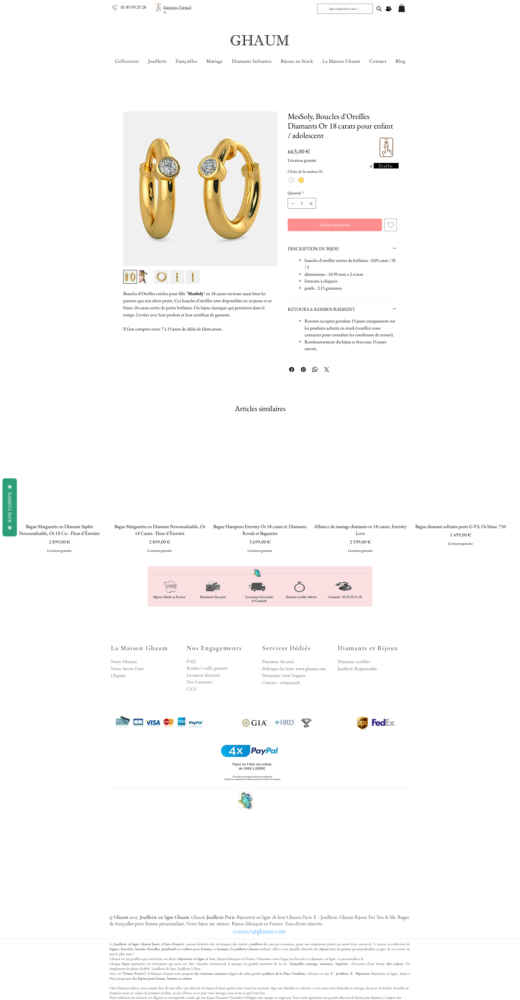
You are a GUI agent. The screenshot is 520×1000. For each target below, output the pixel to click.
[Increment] (311, 203)
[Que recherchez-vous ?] (344, 9)
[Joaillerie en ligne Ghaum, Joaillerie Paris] (379, 9)
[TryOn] (386, 165)
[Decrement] (292, 203)
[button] (401, 8)
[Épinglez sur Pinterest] (303, 369)
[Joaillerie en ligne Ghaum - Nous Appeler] (115, 7)
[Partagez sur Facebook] (291, 369)
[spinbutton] (302, 203)
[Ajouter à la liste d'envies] (390, 225)
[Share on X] (326, 369)
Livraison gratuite (302, 160)
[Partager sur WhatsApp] (315, 369)
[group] (260, 488)
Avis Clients (9, 507)
